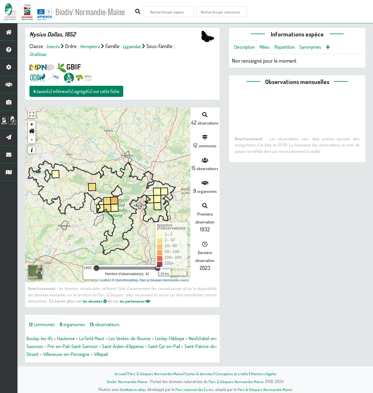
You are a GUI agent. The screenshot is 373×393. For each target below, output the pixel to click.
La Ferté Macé (99, 339)
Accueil (117, 373)
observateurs (112, 325)
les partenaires (140, 300)
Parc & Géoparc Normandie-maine (164, 280)
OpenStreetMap (126, 280)
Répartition (290, 47)
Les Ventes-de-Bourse (141, 339)
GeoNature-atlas (131, 389)
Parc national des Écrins (194, 389)
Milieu (268, 47)
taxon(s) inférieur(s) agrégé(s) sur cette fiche (76, 91)
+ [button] (32, 124)
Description (246, 47)
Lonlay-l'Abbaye (185, 339)
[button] (32, 132)
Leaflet (104, 280)
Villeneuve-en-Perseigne (118, 354)
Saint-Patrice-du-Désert (63, 354)
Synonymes (318, 47)
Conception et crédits (232, 373)
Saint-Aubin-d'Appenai (163, 346)
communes (43, 325)
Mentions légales (265, 373)
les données (96, 300)
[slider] (96, 268)
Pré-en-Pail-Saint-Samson (108, 346)
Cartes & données (198, 373)
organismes (76, 325)
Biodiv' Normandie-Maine (96, 12)
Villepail (156, 354)
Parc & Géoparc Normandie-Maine (153, 373)
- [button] (32, 139)
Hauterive (70, 339)
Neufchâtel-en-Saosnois (52, 346)
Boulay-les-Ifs (41, 339)
